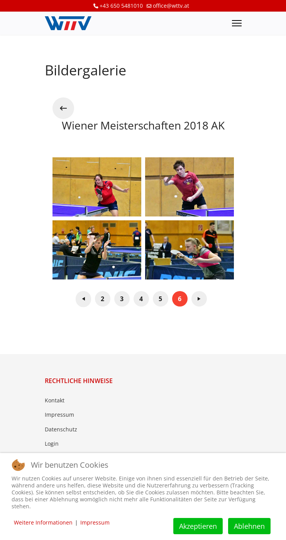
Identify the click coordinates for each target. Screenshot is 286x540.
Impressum (59, 414)
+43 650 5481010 (121, 5)
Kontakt (54, 400)
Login (52, 443)
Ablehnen (249, 526)
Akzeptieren (198, 526)
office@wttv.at (171, 5)
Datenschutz (61, 429)
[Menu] (237, 23)
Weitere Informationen (43, 522)
